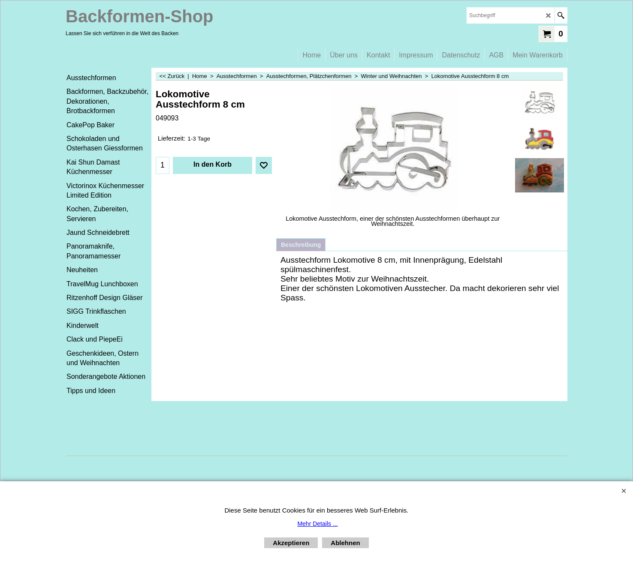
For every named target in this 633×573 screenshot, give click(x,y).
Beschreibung (301, 244)
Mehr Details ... (317, 523)
